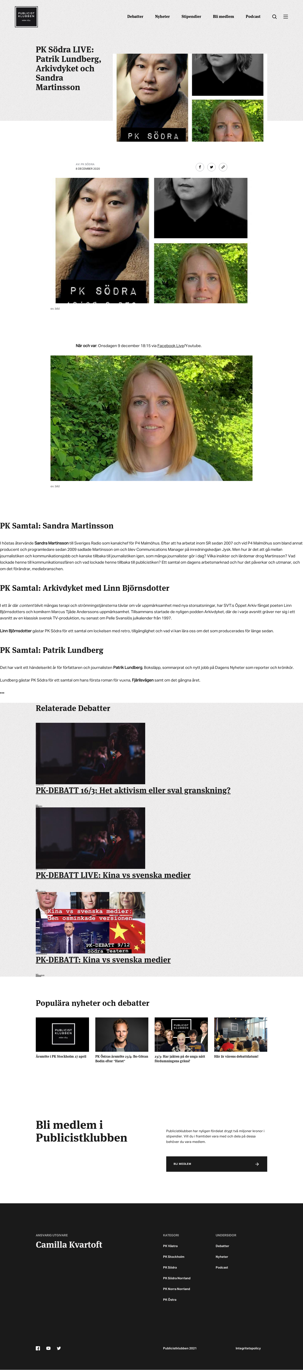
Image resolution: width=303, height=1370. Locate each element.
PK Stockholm (173, 1257)
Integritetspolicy (248, 1348)
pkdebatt (38, 976)
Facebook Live (170, 346)
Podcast (253, 16)
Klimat (37, 806)
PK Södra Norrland (176, 1278)
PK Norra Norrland (176, 1289)
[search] (274, 17)
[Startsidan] (26, 16)
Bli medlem (223, 16)
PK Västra (170, 1246)
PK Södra (170, 1267)
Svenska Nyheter (41, 891)
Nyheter (162, 16)
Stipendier (191, 16)
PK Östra (169, 1300)
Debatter (135, 16)
